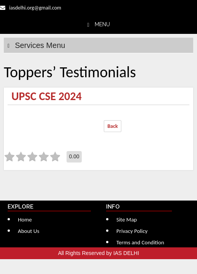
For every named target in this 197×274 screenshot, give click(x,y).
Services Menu (40, 45)
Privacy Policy (132, 231)
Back (112, 126)
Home (25, 219)
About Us (28, 231)
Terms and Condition (140, 242)
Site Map (126, 219)
